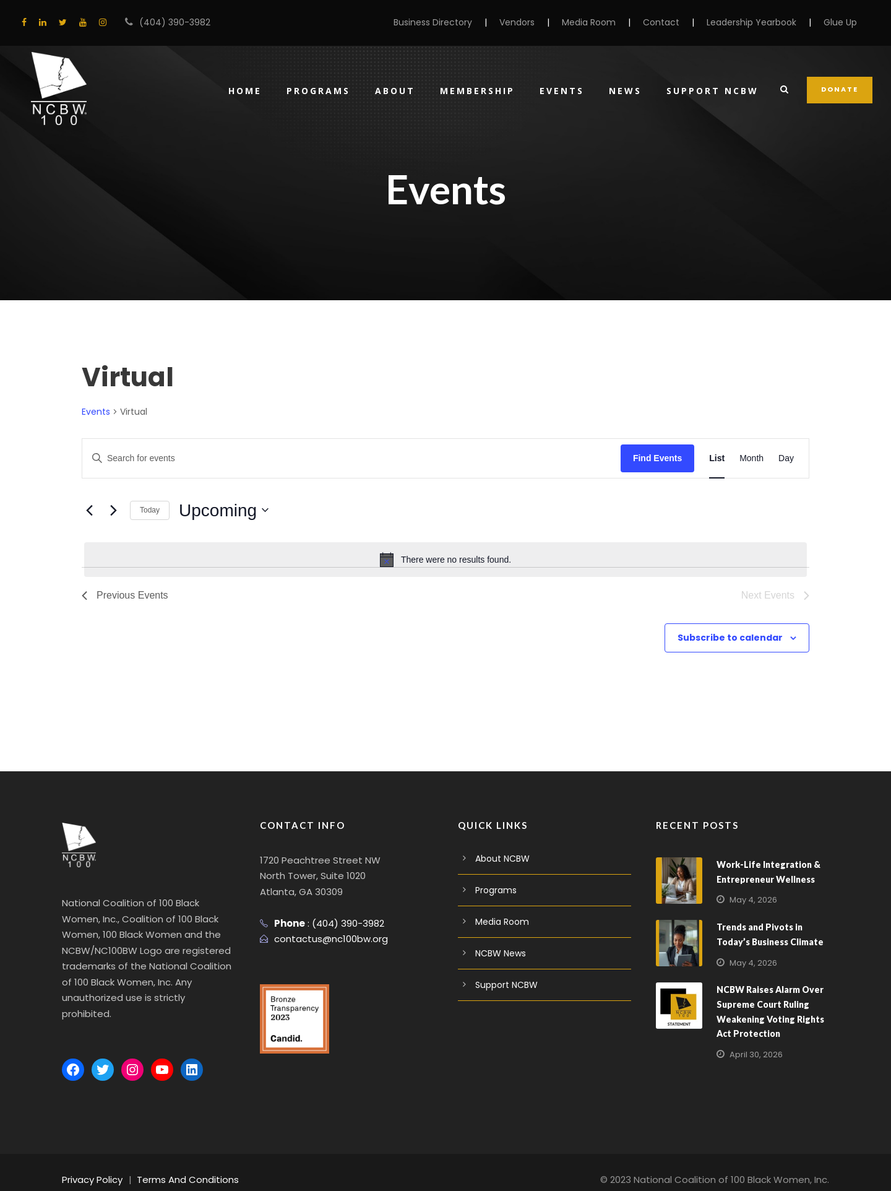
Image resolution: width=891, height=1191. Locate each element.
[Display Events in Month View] (751, 458)
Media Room (608, 22)
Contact (675, 22)
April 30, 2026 (754, 1054)
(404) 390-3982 (169, 22)
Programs (313, 90)
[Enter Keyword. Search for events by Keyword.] (351, 458)
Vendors (541, 22)
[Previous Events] (89, 510)
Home (239, 90)
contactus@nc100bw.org (325, 938)
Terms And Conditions (178, 1164)
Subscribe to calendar (737, 638)
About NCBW (501, 859)
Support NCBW (713, 90)
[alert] (445, 559)
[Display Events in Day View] (786, 458)
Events (560, 90)
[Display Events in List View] (717, 458)
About (391, 90)
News (625, 90)
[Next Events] (113, 510)
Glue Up (841, 22)
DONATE (840, 89)
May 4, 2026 (752, 899)
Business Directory (462, 22)
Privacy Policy (90, 1164)
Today (150, 510)
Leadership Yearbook (757, 22)
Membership (474, 90)
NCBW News (500, 953)
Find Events (657, 458)
